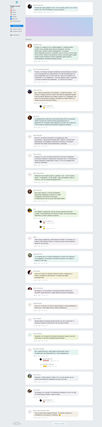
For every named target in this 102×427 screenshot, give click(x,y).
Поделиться (53, 12)
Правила (14, 423)
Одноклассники (15, 21)
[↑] (48, 12)
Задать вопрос (16, 25)
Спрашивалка (14, 35)
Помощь (19, 423)
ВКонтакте (14, 19)
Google (13, 12)
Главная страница (16, 29)
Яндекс (13, 14)
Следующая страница (59, 423)
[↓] (50, 12)
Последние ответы (16, 31)
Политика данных (17, 424)
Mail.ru (13, 10)
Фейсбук (13, 17)
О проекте (16, 422)
